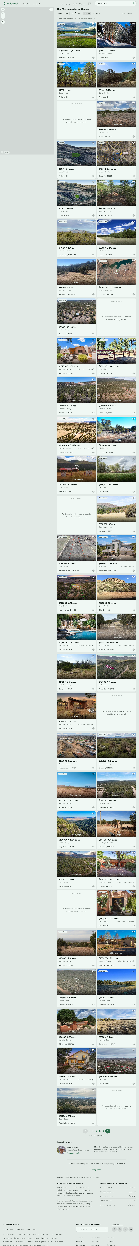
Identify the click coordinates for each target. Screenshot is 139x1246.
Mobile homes (8, 1242)
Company (110, 1241)
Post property (65, 4)
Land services (96, 1241)
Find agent (36, 4)
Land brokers (95, 1238)
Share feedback (117, 1224)
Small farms (58, 1242)
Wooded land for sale (64, 1177)
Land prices (111, 1238)
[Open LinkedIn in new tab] (130, 1229)
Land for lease (19, 1229)
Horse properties (19, 1238)
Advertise (79, 1238)
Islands (54, 1238)
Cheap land (36, 1234)
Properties (26, 4)
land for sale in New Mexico (73, 19)
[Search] (133, 3)
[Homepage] (9, 3)
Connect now (99, 1152)
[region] (27, 81)
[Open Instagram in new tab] (119, 1229)
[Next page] (107, 1131)
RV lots (50, 1242)
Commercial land (48, 1234)
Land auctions (31, 1229)
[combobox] (115, 3)
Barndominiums (8, 1234)
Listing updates (96, 1170)
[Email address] (92, 1229)
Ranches (30, 1242)
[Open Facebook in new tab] (114, 1229)
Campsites (26, 1234)
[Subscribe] (106, 1229)
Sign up (82, 4)
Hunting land (45, 1238)
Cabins (18, 1234)
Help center (80, 1241)
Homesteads (7, 1238)
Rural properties (40, 1242)
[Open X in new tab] (125, 1229)
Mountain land (20, 1242)
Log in (75, 4)
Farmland (59, 1234)
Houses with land (33, 1238)
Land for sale (8, 1229)
